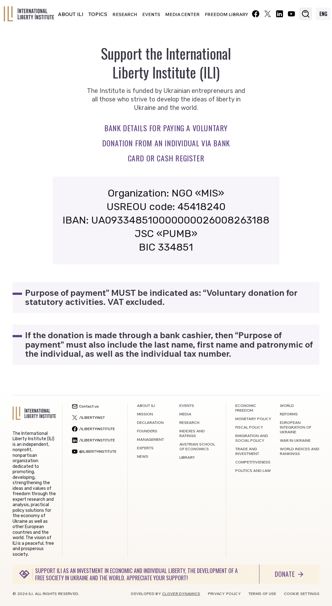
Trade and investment (247, 451)
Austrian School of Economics (197, 446)
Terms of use (262, 593)
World (287, 405)
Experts (145, 448)
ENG (323, 14)
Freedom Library (226, 14)
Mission (145, 414)
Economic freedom (245, 408)
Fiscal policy (249, 427)
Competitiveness (252, 462)
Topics (97, 14)
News (142, 456)
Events (151, 14)
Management (150, 439)
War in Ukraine (295, 440)
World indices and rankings (299, 451)
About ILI (70, 14)
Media (185, 414)
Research (124, 14)
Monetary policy (253, 418)
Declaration (150, 422)
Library (187, 457)
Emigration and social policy (251, 438)
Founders (147, 431)
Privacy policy (224, 593)
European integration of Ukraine (295, 427)
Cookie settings (302, 593)
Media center (182, 14)
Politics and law (253, 470)
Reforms (289, 414)
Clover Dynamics (181, 593)
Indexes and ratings (192, 433)
